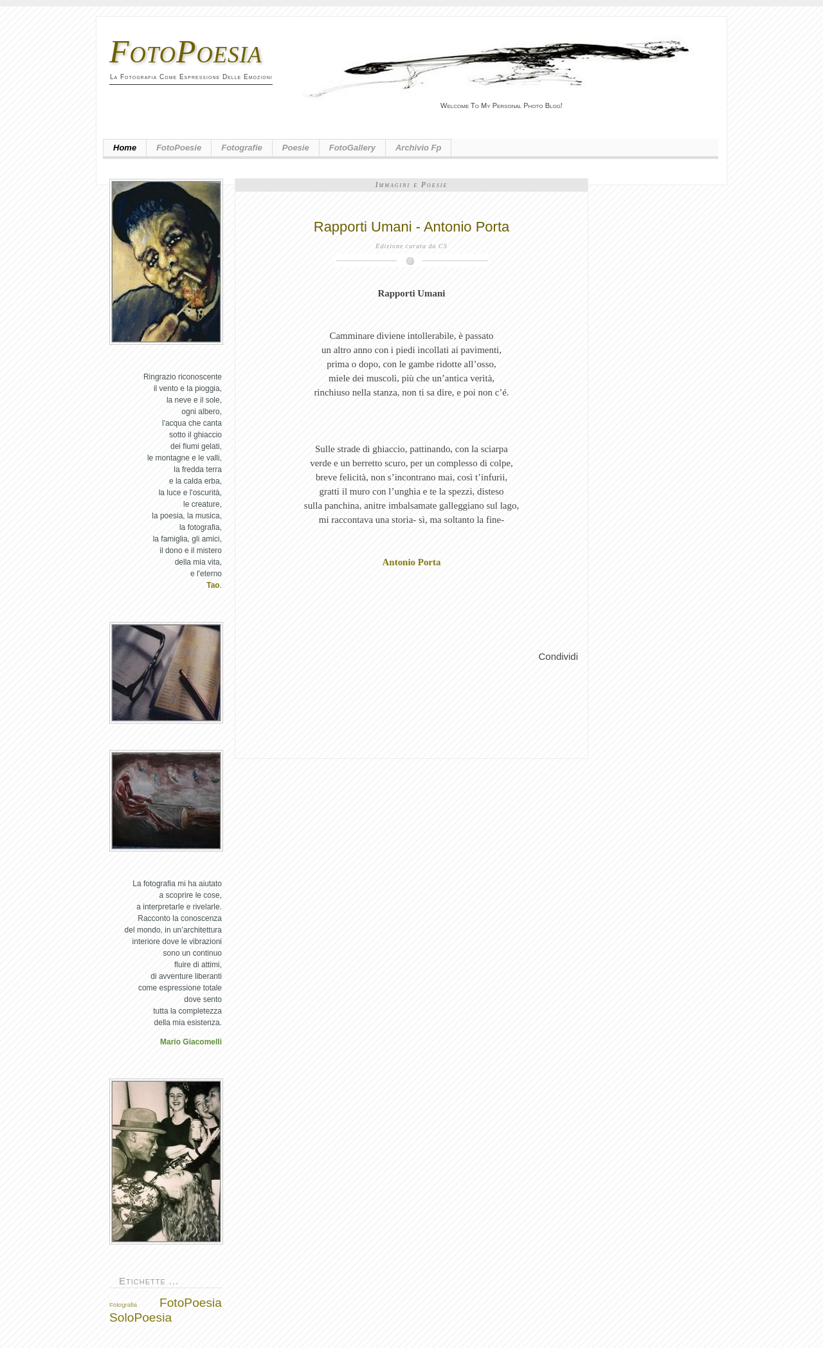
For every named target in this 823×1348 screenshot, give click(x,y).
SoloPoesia (140, 1317)
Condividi (558, 656)
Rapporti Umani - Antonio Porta (412, 227)
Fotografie (241, 147)
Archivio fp (418, 147)
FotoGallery (352, 147)
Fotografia (123, 1304)
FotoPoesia (185, 51)
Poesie (295, 147)
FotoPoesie (178, 147)
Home (124, 147)
